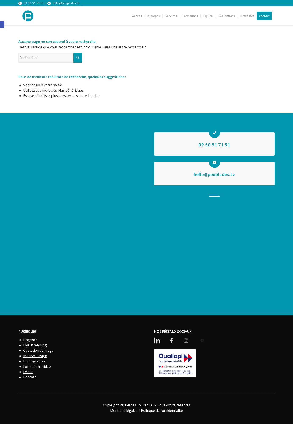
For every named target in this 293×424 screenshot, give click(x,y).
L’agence (30, 339)
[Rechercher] (50, 58)
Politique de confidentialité (162, 410)
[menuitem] (137, 15)
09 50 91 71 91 (31, 3)
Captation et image (38, 350)
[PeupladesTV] (28, 15)
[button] (2, 24)
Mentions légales (123, 410)
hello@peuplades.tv (63, 3)
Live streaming (35, 345)
